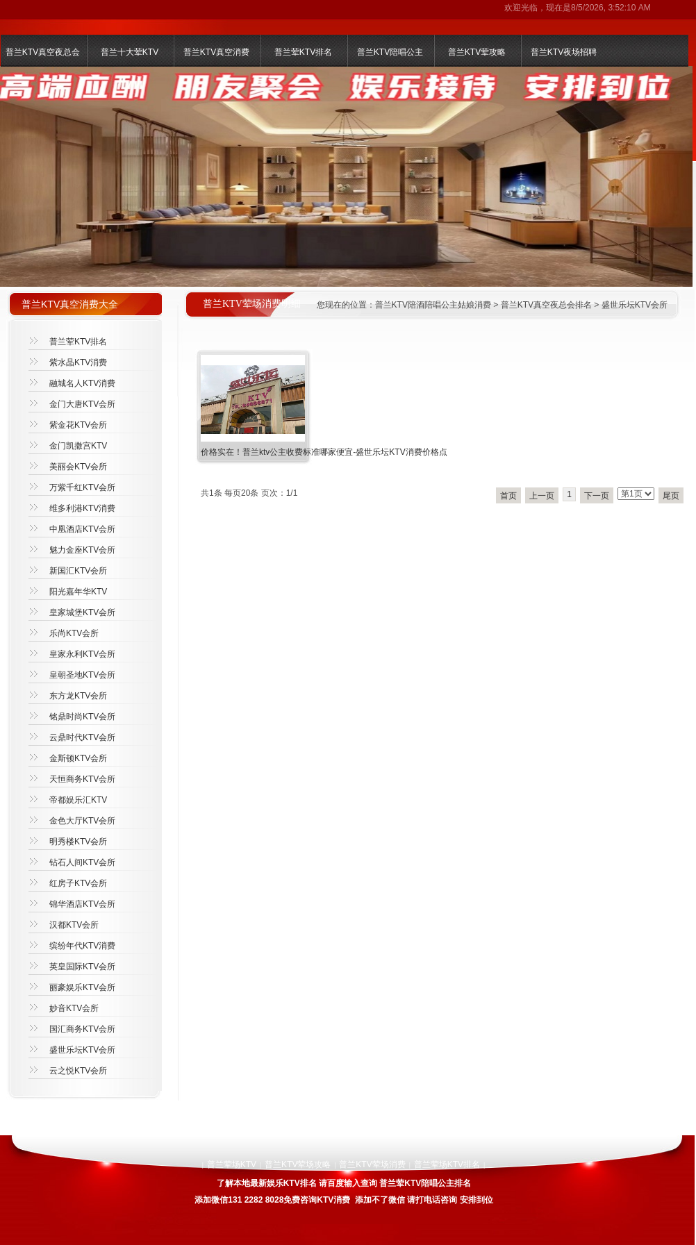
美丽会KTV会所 (78, 466)
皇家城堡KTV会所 (82, 612)
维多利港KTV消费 (82, 508)
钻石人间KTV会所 (82, 862)
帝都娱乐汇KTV (78, 800)
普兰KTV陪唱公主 (390, 52)
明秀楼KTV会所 (78, 841)
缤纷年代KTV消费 (82, 946)
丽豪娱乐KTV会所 (82, 987)
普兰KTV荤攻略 (477, 52)
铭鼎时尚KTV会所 (82, 716)
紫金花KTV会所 (78, 425)
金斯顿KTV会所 (78, 758)
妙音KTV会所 (74, 1008)
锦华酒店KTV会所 (82, 904)
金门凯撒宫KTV (78, 446)
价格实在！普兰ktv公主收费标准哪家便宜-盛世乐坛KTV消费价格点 (324, 452)
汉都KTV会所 (74, 925)
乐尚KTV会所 (74, 633)
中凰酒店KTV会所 (82, 529)
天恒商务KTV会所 (82, 779)
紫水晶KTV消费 (78, 362)
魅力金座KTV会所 (82, 550)
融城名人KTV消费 (82, 383)
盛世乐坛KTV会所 (635, 305)
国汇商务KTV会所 (82, 1029)
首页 (508, 496)
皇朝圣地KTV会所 (82, 675)
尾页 (671, 496)
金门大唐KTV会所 (82, 404)
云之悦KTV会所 (78, 1071)
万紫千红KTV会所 (82, 487)
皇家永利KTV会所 (82, 654)
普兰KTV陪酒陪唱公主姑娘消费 (433, 305)
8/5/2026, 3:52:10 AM (611, 7)
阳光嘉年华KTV (78, 591)
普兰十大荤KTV (129, 52)
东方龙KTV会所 (78, 696)
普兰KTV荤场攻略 (298, 1164)
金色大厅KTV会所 (82, 821)
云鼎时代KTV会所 (82, 737)
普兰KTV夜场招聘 (564, 52)
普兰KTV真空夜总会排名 (546, 305)
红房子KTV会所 (78, 883)
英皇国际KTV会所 (82, 966)
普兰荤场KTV (231, 1164)
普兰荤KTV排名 (303, 52)
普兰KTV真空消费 (216, 52)
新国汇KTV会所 (78, 571)
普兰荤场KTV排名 (447, 1164)
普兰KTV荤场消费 (372, 1164)
